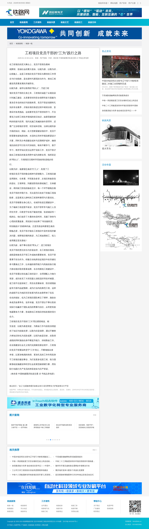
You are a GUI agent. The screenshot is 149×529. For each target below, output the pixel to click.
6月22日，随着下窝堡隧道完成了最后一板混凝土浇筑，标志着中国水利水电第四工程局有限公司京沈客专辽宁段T (121, 88)
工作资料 (37, 22)
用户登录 (123, 3)
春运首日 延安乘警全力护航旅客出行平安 (52, 386)
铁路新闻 (24, 22)
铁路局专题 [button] (102, 3)
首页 (12, 22)
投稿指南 (31, 525)
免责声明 (17, 525)
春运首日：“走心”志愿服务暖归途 (22, 386)
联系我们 (38, 525)
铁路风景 (51, 22)
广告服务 (24, 525)
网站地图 (114, 3)
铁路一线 (29, 43)
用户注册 (132, 3)
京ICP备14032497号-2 (70, 521)
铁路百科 (92, 22)
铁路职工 (78, 22)
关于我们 (10, 525)
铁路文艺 (65, 22)
